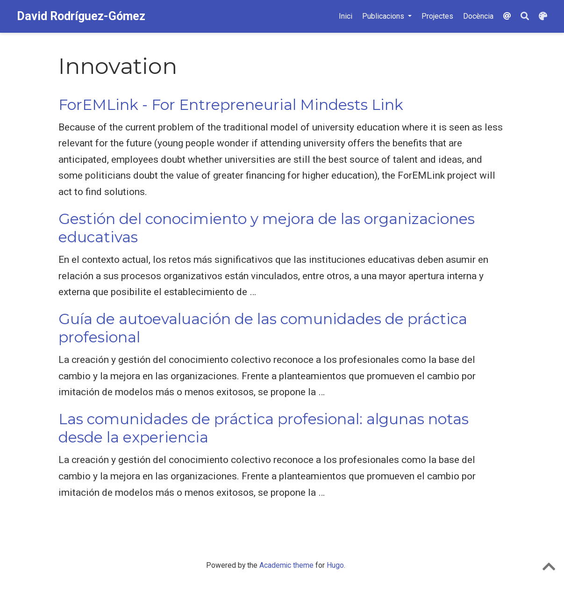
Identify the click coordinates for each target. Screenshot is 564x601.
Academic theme (286, 565)
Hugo (335, 565)
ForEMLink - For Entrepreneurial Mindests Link (230, 105)
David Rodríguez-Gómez (81, 16)
